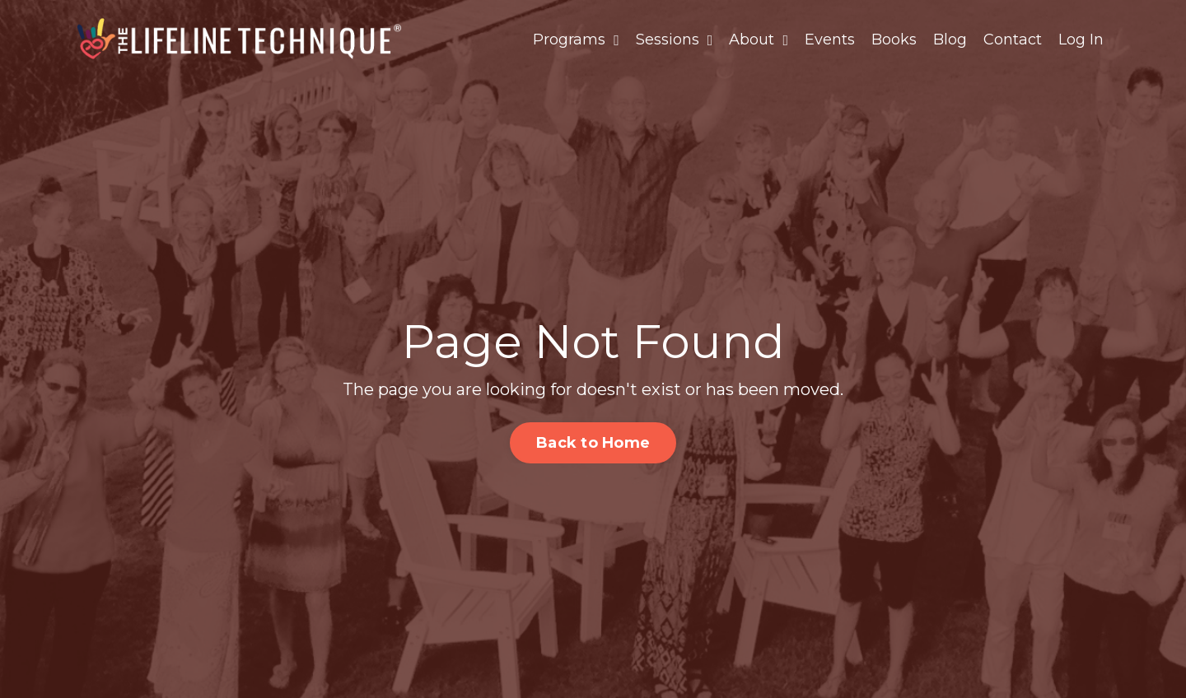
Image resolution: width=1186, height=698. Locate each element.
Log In (1081, 39)
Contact (1012, 39)
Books (894, 39)
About (758, 39)
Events (830, 39)
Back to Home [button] (593, 443)
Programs (576, 39)
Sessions (674, 39)
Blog (950, 39)
